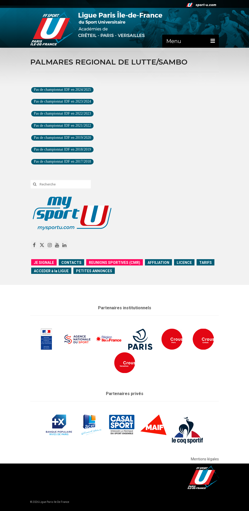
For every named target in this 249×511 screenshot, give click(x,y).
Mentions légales (205, 459)
